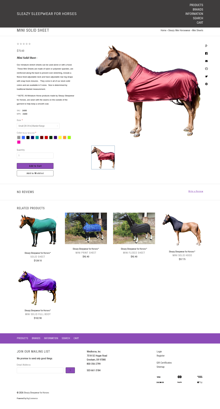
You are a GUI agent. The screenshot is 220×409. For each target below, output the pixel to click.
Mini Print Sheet (85, 255)
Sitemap (161, 369)
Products (196, 5)
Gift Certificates (164, 365)
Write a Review (195, 194)
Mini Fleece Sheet (134, 255)
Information (194, 14)
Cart (200, 22)
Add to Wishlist (35, 176)
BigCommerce (32, 401)
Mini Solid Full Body (38, 317)
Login (159, 354)
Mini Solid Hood (182, 258)
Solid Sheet (37, 259)
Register (161, 358)
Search (198, 18)
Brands (198, 9)
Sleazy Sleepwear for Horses (36, 395)
